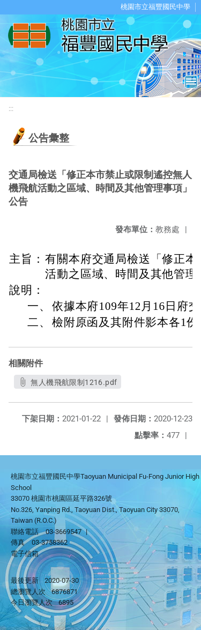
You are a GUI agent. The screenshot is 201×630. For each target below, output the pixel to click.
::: (11, 109)
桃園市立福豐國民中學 (155, 7)
